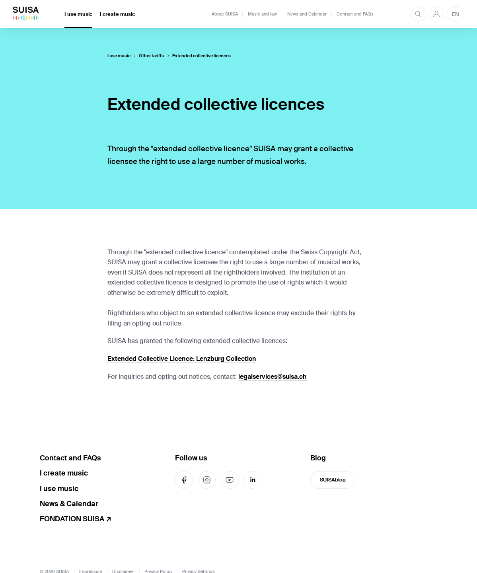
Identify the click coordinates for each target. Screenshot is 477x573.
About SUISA (225, 14)
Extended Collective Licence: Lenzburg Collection (181, 359)
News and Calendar (307, 14)
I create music (117, 14)
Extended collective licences (201, 55)
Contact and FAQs (355, 14)
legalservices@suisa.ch (272, 376)
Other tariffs (151, 55)
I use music (78, 14)
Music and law (262, 14)
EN (455, 14)
